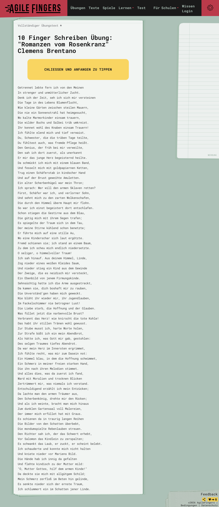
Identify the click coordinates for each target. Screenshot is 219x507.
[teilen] (204, 499)
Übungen (78, 7)
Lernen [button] (125, 7)
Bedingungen (189, 505)
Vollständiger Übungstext (40, 25)
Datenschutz (209, 505)
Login (187, 11)
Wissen (188, 6)
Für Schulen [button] (165, 7)
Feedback (209, 494)
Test (141, 7)
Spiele (109, 7)
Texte (94, 7)
